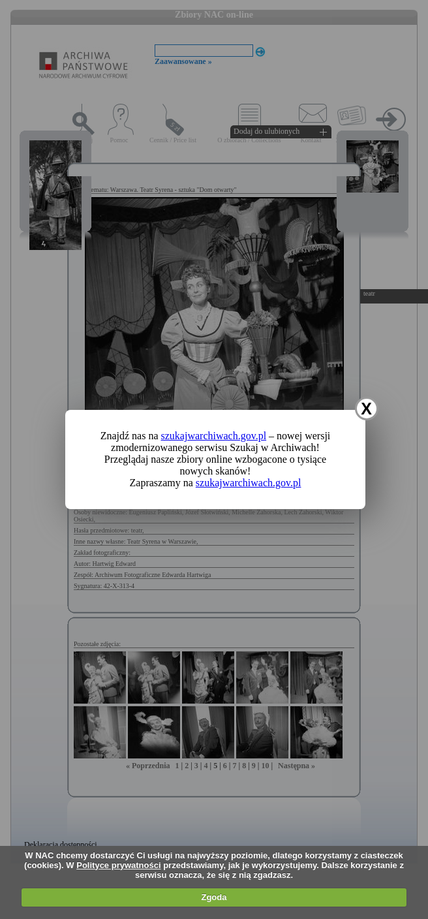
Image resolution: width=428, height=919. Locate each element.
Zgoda (213, 897)
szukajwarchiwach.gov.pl (214, 435)
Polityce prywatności (118, 865)
